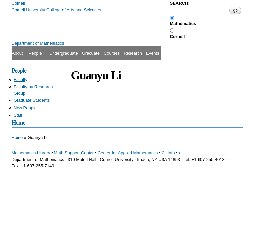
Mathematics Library (31, 152)
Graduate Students (32, 100)
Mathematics (183, 23)
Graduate (91, 53)
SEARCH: (180, 3)
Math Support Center (74, 152)
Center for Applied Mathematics (128, 152)
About (17, 53)
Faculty (20, 79)
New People (25, 107)
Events (152, 53)
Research (133, 53)
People (35, 53)
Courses (112, 53)
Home (18, 122)
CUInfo (168, 152)
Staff (18, 115)
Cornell (177, 36)
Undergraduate (63, 53)
